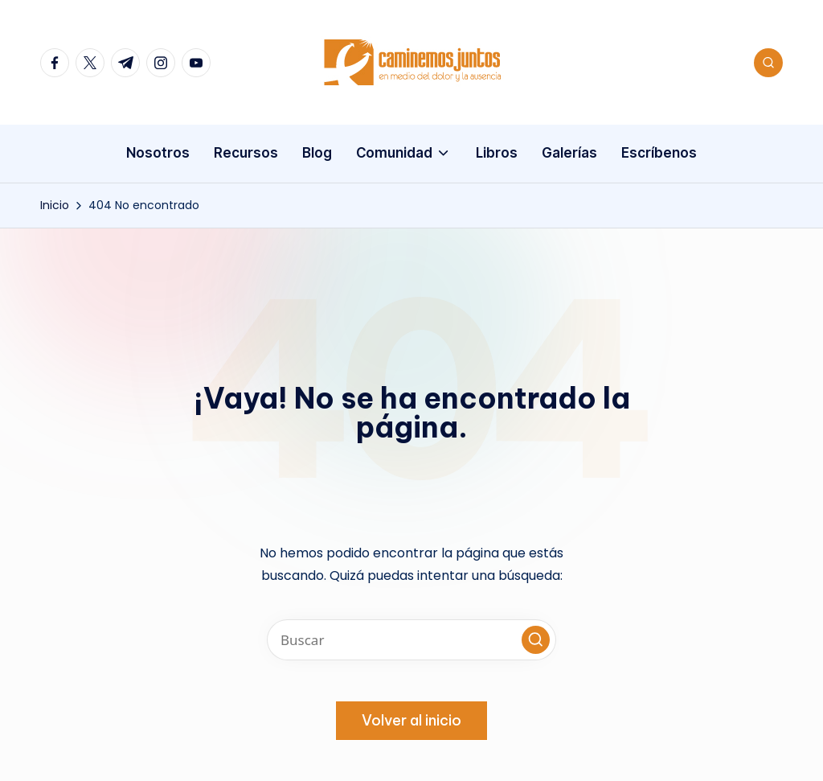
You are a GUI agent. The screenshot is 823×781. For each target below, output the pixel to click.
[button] (536, 640)
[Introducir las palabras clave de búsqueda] (411, 639)
